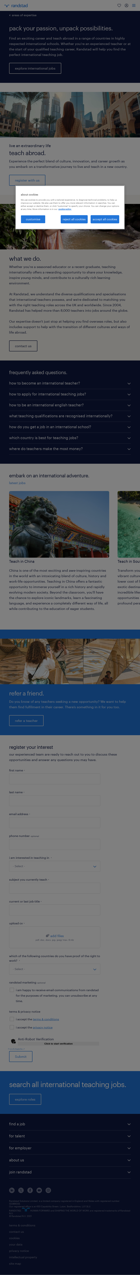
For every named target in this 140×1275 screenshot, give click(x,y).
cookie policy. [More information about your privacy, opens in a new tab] (64, 209)
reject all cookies (74, 219)
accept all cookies (105, 219)
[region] (70, 207)
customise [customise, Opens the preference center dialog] (33, 219)
